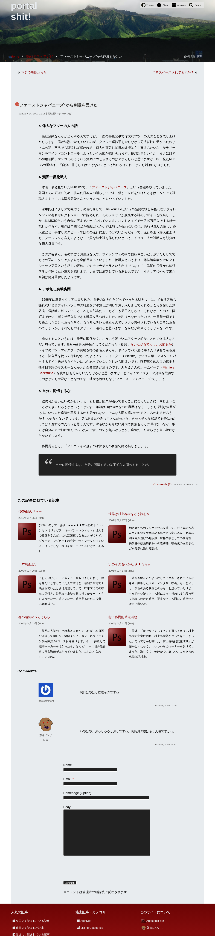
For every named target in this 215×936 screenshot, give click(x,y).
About (165, 5)
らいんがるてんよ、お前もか (151, 344)
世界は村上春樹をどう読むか (129, 514)
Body (67, 807)
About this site (155, 920)
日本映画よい (27, 564)
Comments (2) (162, 484)
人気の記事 (19, 912)
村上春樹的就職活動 (122, 617)
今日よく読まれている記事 (33, 920)
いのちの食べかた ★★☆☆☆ (129, 564)
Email (68, 779)
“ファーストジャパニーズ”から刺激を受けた (58, 105)
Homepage (71, 793)
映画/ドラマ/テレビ (60, 113)
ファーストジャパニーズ (109, 187)
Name (67, 765)
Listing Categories (92, 927)
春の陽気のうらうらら (34, 617)
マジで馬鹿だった (34, 72)
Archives (181, 5)
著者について (155, 927)
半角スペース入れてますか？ (173, 72)
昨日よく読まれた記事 (30, 927)
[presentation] (90, 869)
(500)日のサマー (30, 511)
